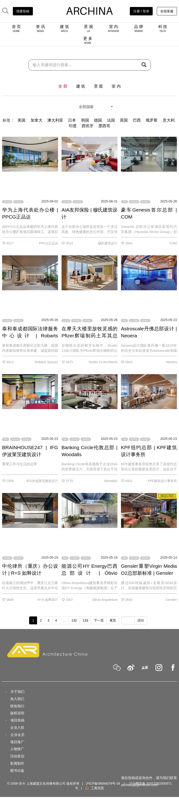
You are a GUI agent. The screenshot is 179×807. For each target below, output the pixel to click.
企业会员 (17, 735)
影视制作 (17, 763)
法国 (111, 120)
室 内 (113, 28)
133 (85, 620)
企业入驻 (17, 727)
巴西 (137, 120)
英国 (124, 120)
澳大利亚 (55, 120)
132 (74, 620)
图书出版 (17, 771)
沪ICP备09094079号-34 (103, 783)
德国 (98, 120)
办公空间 (18, 202)
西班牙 (87, 126)
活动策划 (17, 756)
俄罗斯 (152, 120)
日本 (72, 120)
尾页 (113, 620)
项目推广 (17, 742)
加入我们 (17, 699)
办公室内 (7, 202)
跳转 (141, 620)
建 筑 (64, 28)
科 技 (162, 28)
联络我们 (17, 706)
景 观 (88, 28)
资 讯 (40, 28)
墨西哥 (104, 126)
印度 (73, 126)
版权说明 (17, 713)
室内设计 (145, 202)
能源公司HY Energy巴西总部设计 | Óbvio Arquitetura (89, 573)
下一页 (99, 620)
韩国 (85, 120)
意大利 (169, 120)
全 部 (62, 86)
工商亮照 (94, 788)
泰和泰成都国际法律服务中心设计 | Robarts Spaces (30, 335)
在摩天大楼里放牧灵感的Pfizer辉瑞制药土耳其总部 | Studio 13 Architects (89, 335)
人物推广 (17, 749)
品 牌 (138, 28)
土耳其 (65, 320)
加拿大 (36, 120)
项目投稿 (17, 720)
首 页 (16, 28)
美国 (21, 120)
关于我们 (17, 692)
